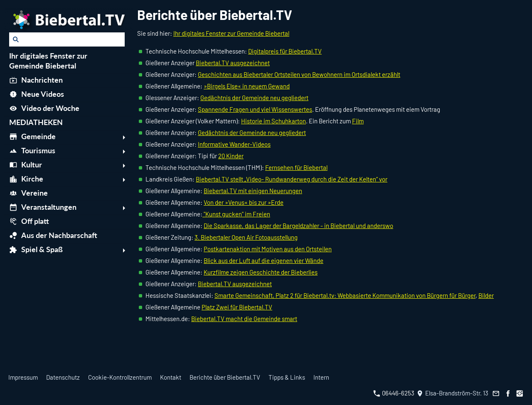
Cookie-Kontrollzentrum (120, 377)
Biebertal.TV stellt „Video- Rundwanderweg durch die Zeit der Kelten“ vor (291, 179)
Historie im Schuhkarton (273, 121)
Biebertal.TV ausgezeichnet (233, 62)
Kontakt (170, 377)
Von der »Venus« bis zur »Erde (243, 202)
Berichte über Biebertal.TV (225, 377)
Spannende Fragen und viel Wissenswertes (255, 109)
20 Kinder (231, 156)
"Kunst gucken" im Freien (236, 214)
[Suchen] (67, 39)
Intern (321, 377)
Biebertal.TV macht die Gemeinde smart (244, 318)
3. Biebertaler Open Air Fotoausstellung (246, 237)
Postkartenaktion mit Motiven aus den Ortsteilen (268, 249)
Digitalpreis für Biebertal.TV (285, 51)
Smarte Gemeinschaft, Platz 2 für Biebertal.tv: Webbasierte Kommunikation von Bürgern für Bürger (344, 295)
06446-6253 (393, 393)
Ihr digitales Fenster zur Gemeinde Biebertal (231, 33)
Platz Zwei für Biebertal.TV (237, 307)
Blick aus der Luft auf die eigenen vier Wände (263, 260)
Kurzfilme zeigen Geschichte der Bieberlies (261, 272)
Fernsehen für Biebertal (296, 167)
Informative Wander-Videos (234, 144)
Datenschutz (63, 377)
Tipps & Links (286, 377)
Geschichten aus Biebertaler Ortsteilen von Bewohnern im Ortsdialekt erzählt (299, 74)
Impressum (23, 377)
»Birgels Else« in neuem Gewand (247, 86)
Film (358, 121)
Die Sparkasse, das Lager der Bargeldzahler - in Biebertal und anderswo (298, 225)
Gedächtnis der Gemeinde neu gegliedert (254, 97)
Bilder (486, 295)
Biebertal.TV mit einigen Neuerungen (253, 190)
